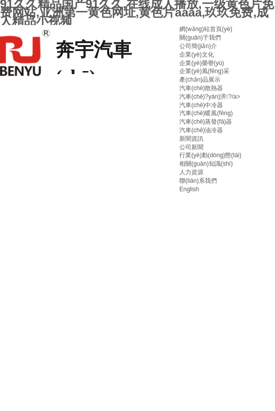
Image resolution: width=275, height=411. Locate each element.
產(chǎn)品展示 (199, 79)
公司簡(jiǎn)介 (198, 46)
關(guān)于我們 (200, 37)
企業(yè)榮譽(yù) (201, 63)
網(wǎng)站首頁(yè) (205, 29)
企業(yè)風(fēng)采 (204, 71)
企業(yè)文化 (196, 54)
